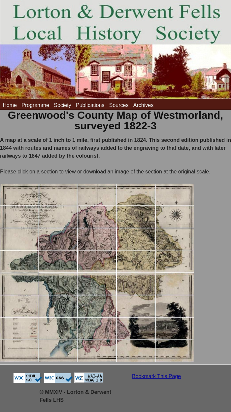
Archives (143, 105)
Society (62, 105)
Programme (35, 105)
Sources (119, 105)
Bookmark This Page (156, 376)
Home (10, 105)
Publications (90, 105)
